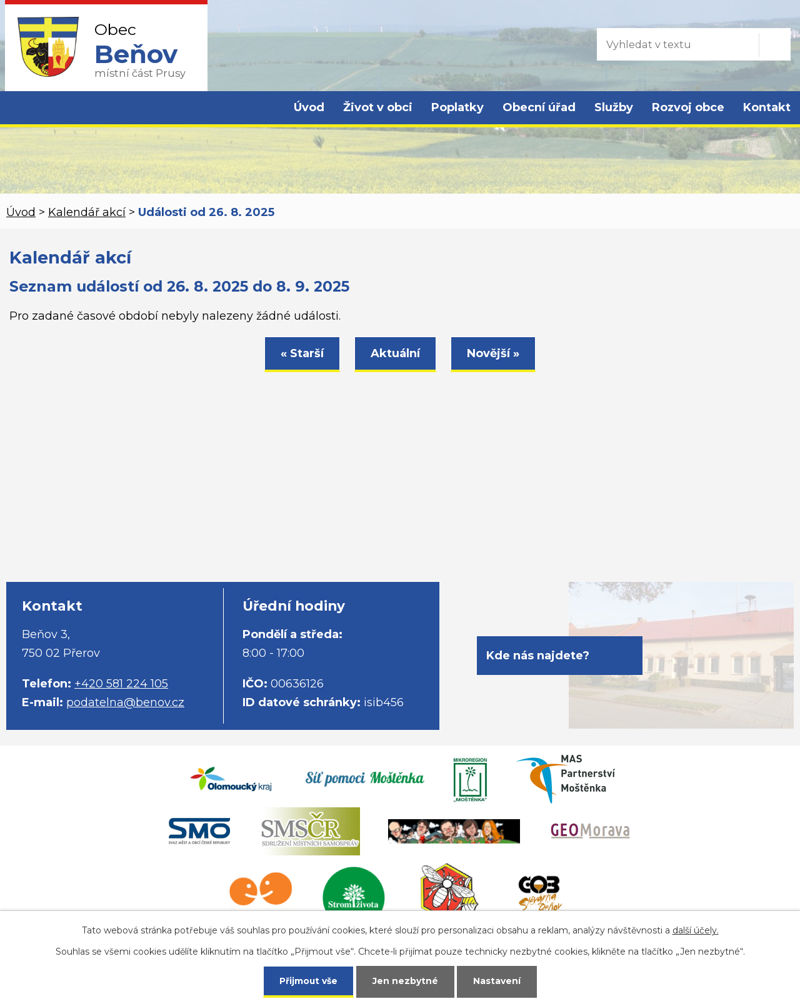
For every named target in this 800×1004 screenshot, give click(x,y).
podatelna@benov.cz (125, 702)
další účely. (695, 929)
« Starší (302, 353)
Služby (613, 107)
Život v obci (377, 107)
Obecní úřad (539, 107)
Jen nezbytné (406, 980)
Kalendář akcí (87, 212)
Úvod (309, 107)
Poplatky (457, 107)
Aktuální (395, 353)
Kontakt (767, 107)
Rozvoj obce (688, 107)
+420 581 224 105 (121, 684)
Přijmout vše (308, 980)
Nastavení (497, 980)
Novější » (493, 353)
